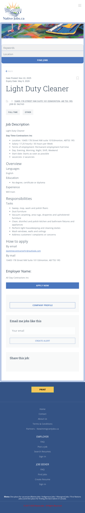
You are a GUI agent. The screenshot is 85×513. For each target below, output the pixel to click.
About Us (42, 418)
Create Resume (42, 479)
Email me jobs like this (25, 321)
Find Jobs (42, 60)
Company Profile (43, 305)
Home (42, 409)
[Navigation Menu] (79, 5)
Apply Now (42, 285)
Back (10, 71)
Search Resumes (42, 451)
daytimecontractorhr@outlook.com (23, 250)
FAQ (42, 441)
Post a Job (42, 446)
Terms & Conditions (42, 423)
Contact (42, 413)
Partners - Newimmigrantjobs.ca (42, 428)
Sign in (42, 456)
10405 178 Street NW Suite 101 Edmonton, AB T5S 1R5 (43, 101)
